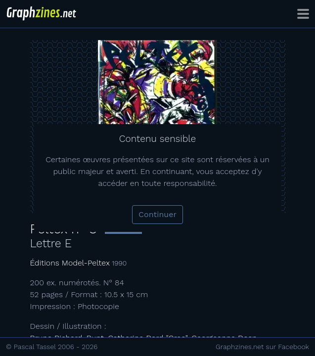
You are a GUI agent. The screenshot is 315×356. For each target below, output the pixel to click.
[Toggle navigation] (303, 14)
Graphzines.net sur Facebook (262, 347)
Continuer (157, 214)
